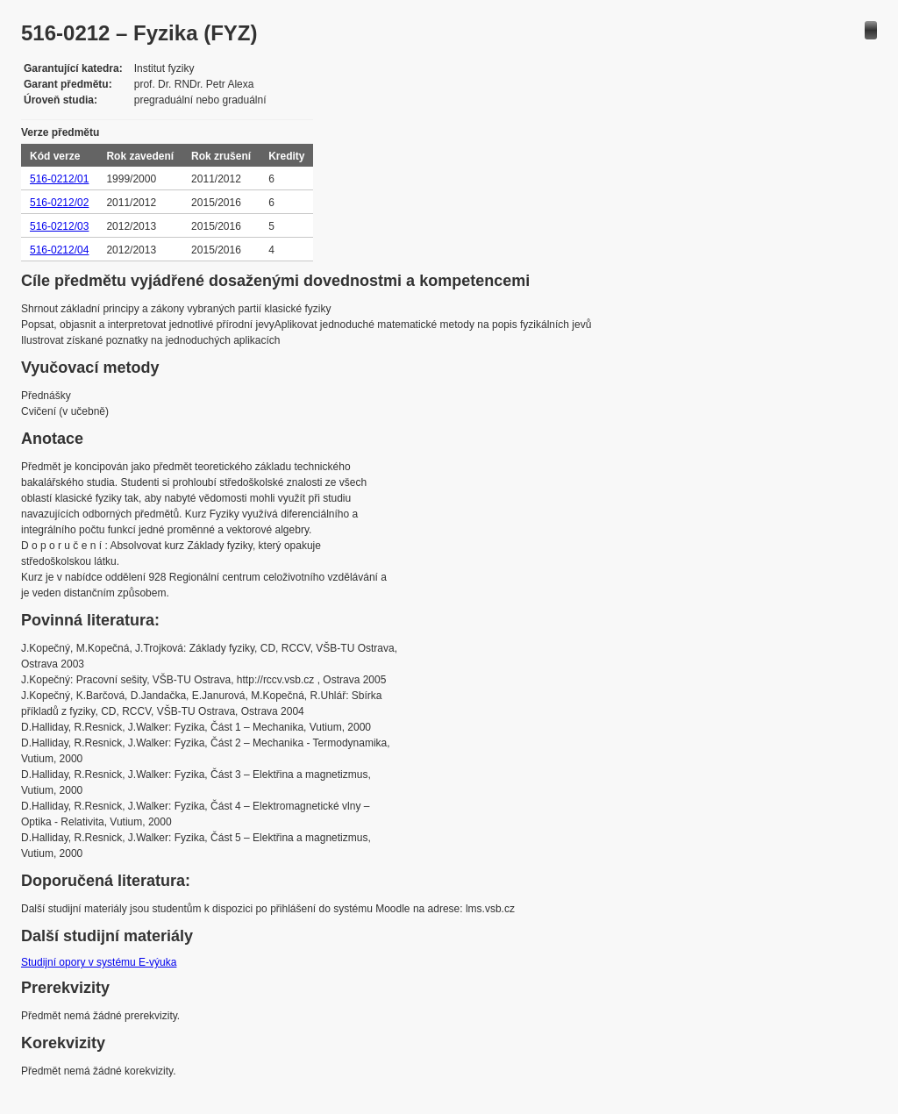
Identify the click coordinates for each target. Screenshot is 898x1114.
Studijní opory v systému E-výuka (98, 962)
